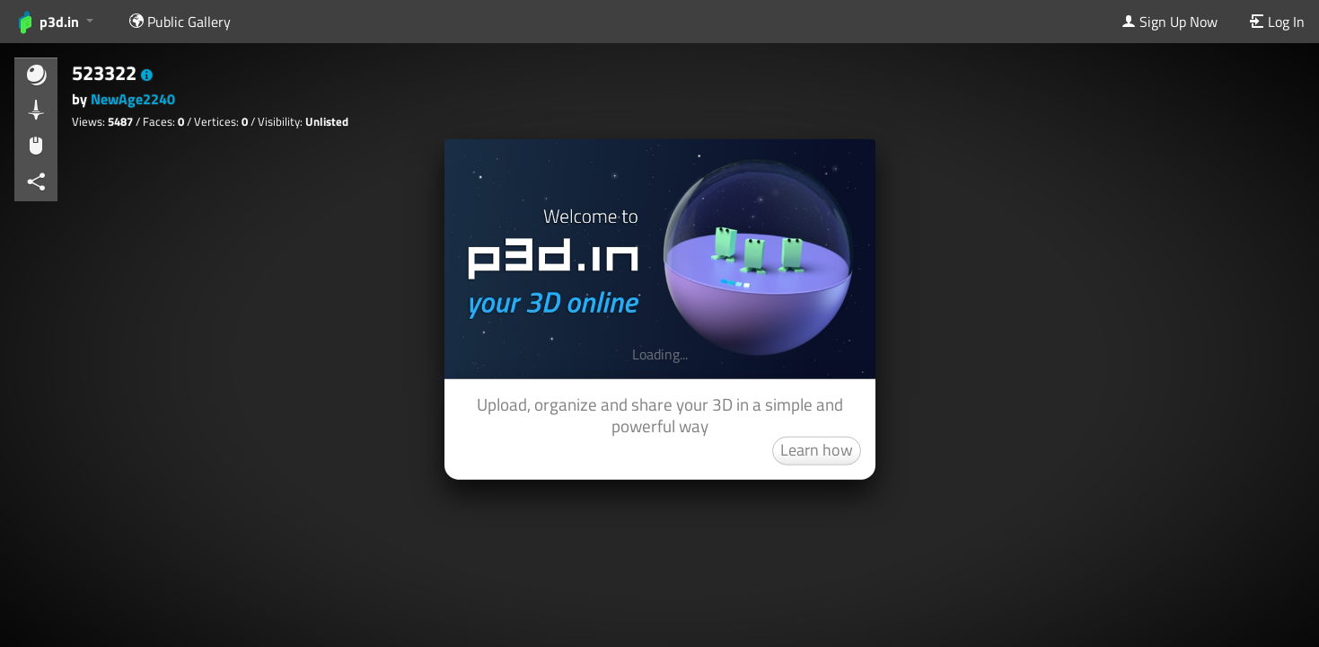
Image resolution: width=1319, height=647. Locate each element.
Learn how (816, 449)
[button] (147, 75)
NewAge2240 (133, 99)
